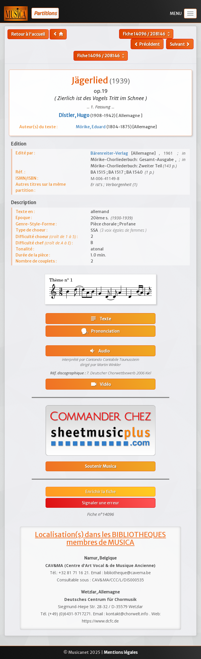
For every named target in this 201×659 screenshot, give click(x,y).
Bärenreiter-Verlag (111, 153)
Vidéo (100, 384)
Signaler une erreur (100, 502)
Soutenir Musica (100, 466)
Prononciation (100, 331)
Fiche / (147, 34)
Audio (99, 350)
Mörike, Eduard (91, 126)
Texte (100, 318)
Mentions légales (121, 652)
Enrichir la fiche (100, 491)
